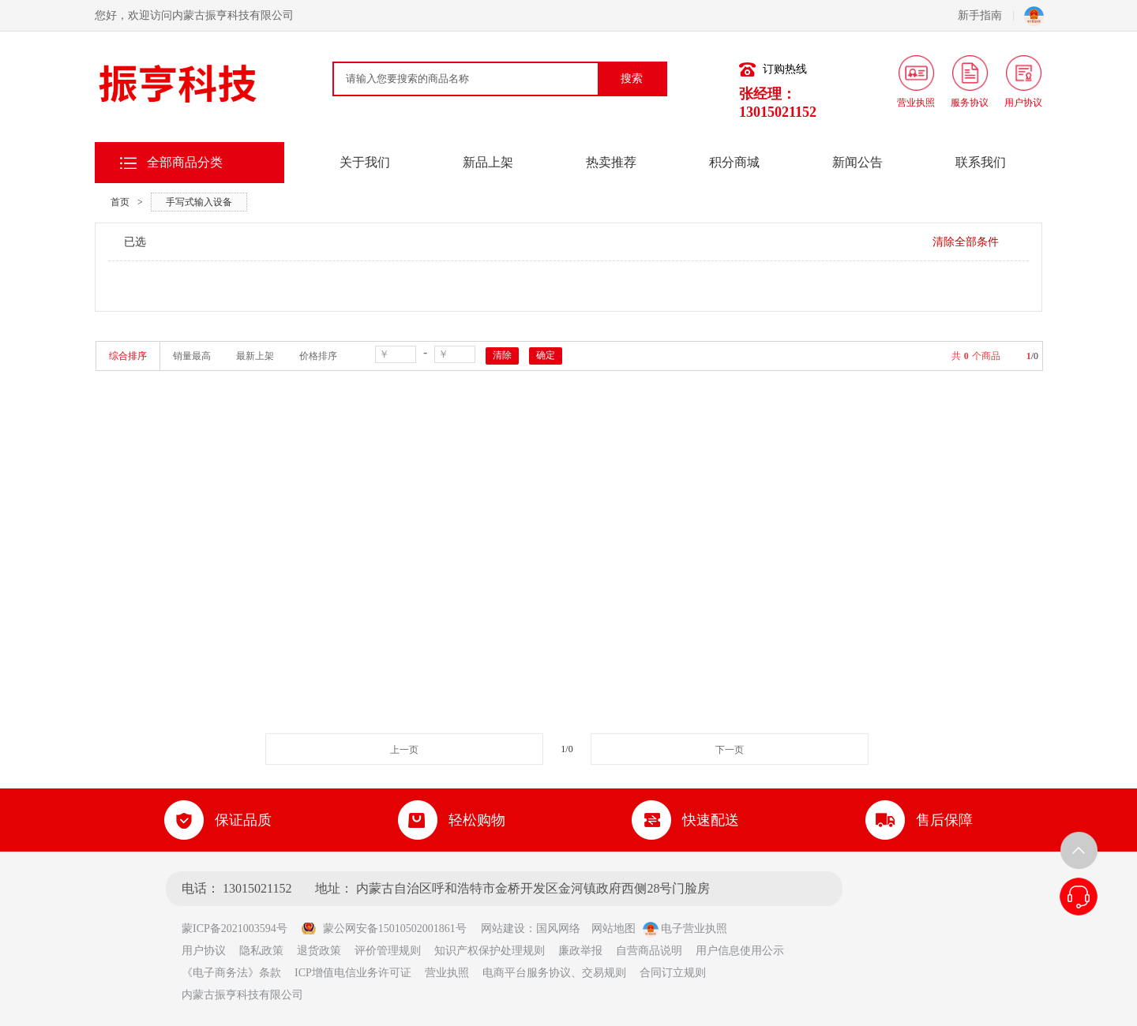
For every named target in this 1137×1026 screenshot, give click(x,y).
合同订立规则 (673, 973)
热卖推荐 (611, 162)
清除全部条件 (965, 242)
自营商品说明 (649, 951)
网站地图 (613, 928)
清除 (502, 355)
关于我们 (365, 162)
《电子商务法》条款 (231, 973)
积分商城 (734, 162)
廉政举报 (580, 951)
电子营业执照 (685, 928)
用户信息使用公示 (740, 951)
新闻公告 (857, 162)
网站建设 (503, 928)
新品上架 (488, 162)
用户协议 (204, 951)
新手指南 (986, 15)
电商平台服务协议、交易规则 (554, 973)
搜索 (632, 78)
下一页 (729, 749)
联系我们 (980, 162)
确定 (545, 355)
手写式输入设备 (199, 202)
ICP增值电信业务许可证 (353, 973)
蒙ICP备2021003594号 (240, 928)
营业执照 (447, 973)
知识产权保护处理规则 (489, 951)
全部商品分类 (185, 162)
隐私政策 (261, 951)
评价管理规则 (388, 951)
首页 (120, 202)
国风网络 (558, 928)
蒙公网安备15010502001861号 (384, 928)
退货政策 (319, 951)
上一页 (404, 749)
